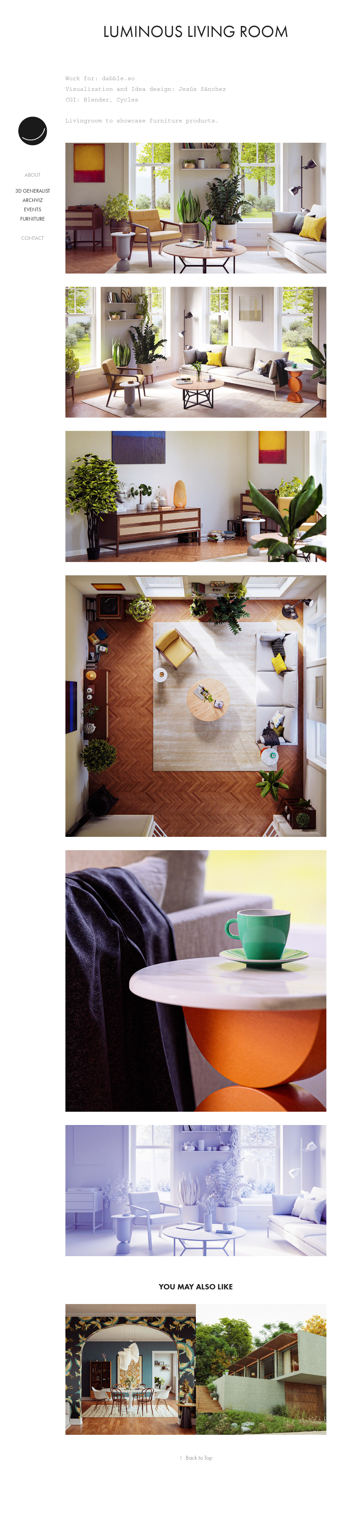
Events (32, 209)
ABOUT (33, 175)
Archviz (33, 200)
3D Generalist (32, 191)
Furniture (32, 219)
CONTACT (32, 238)
